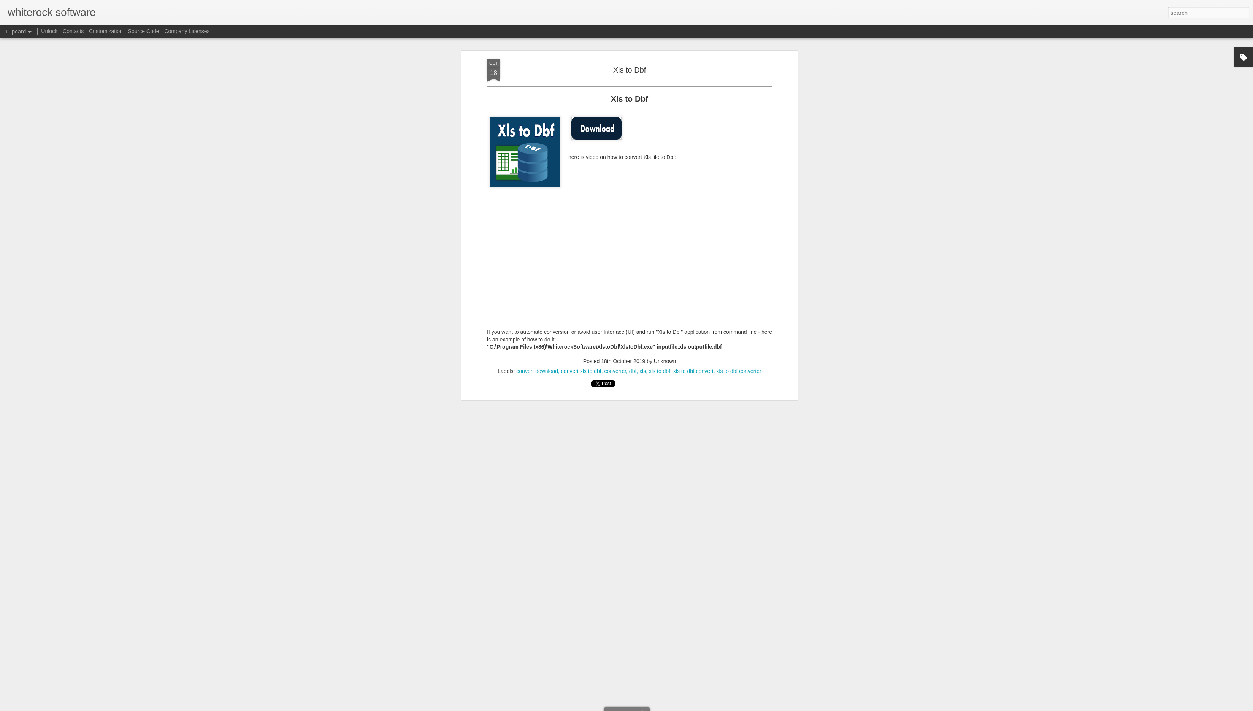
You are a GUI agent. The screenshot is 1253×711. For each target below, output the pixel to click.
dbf (632, 370)
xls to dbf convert (693, 370)
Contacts (73, 31)
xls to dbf (659, 370)
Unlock (49, 31)
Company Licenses (186, 31)
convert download (537, 370)
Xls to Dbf (629, 69)
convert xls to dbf (581, 370)
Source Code (143, 31)
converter (615, 370)
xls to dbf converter (738, 370)
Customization (106, 31)
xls (642, 370)
